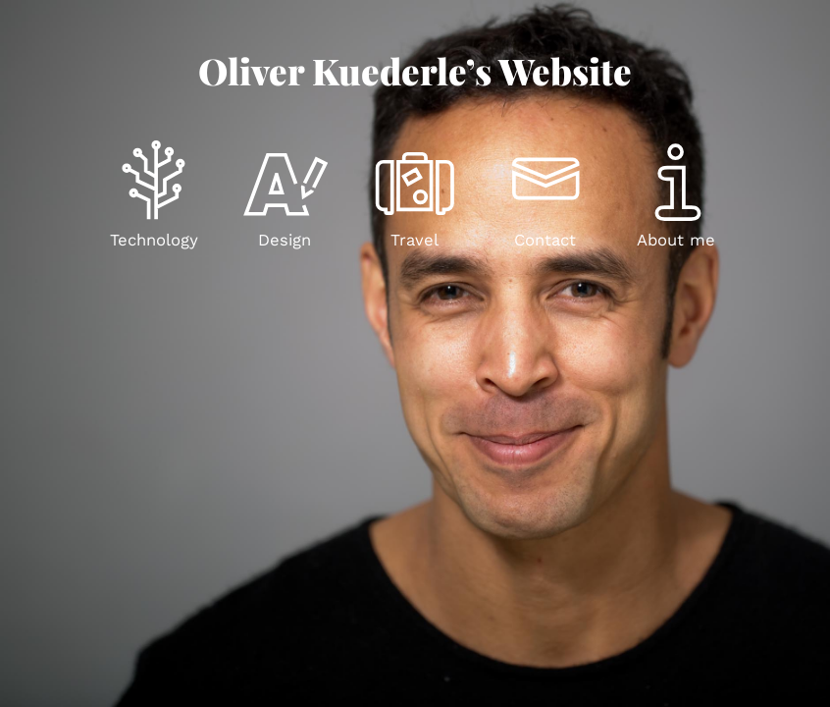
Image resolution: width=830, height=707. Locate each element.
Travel (414, 240)
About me (676, 240)
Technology (154, 240)
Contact (545, 240)
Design (284, 240)
